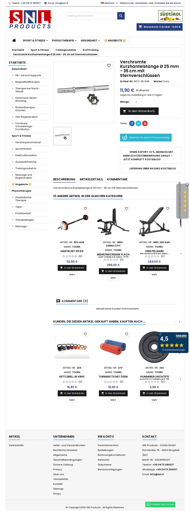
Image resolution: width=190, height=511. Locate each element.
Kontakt (57, 484)
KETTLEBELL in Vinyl (72, 376)
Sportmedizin (23, 149)
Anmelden (141, 3)
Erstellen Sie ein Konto (168, 3)
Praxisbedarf (23, 213)
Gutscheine (105, 464)
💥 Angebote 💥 (115, 40)
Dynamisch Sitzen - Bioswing (26, 99)
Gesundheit (89, 40)
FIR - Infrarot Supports (28, 75)
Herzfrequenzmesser (28, 142)
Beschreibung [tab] (64, 179)
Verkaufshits (16, 445)
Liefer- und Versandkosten (69, 445)
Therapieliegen (24, 220)
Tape (18, 207)
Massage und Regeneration (23, 176)
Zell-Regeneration (26, 117)
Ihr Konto (106, 436)
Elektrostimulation (26, 155)
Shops (57, 493)
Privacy (57, 469)
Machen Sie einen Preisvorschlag (145, 137)
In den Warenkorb (139, 111)
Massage (21, 226)
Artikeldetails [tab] (91, 179)
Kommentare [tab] (117, 179)
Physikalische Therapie (23, 199)
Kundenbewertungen (179, 200)
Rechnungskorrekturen (111, 455)
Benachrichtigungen (110, 469)
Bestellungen (106, 450)
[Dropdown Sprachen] (109, 3)
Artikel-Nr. (126, 81)
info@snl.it (61, 3)
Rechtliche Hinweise (65, 450)
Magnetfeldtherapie (27, 82)
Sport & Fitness (34, 40)
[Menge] (136, 102)
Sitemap (58, 489)
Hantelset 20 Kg (71, 251)
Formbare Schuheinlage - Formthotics (24, 126)
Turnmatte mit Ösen (113, 376)
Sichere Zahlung (63, 464)
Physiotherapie (63, 40)
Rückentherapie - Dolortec (26, 109)
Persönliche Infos (108, 445)
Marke (158, 81)
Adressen (103, 460)
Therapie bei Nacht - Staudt (27, 90)
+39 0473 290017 (31, 3)
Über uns (58, 474)
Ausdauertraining (25, 162)
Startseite (17, 62)
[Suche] (95, 16)
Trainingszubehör (26, 168)
